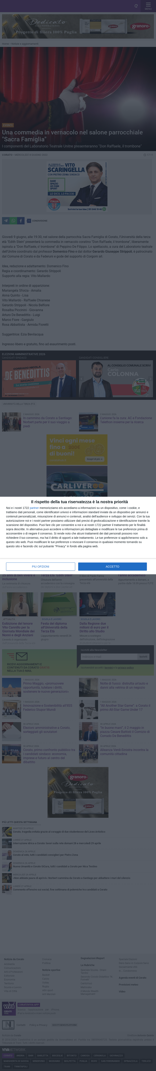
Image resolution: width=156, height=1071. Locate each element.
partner (34, 507)
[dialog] (78, 535)
